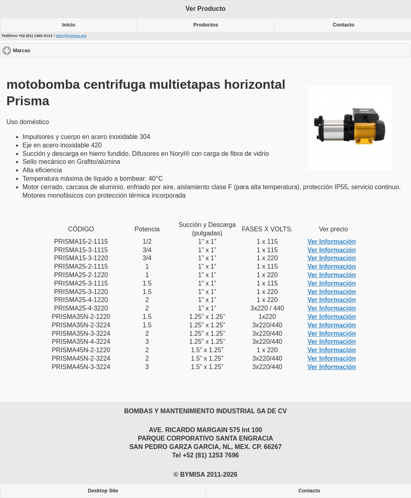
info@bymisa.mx (71, 35)
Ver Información (331, 241)
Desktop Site (103, 491)
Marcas (51, 50)
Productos (205, 25)
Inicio (68, 25)
